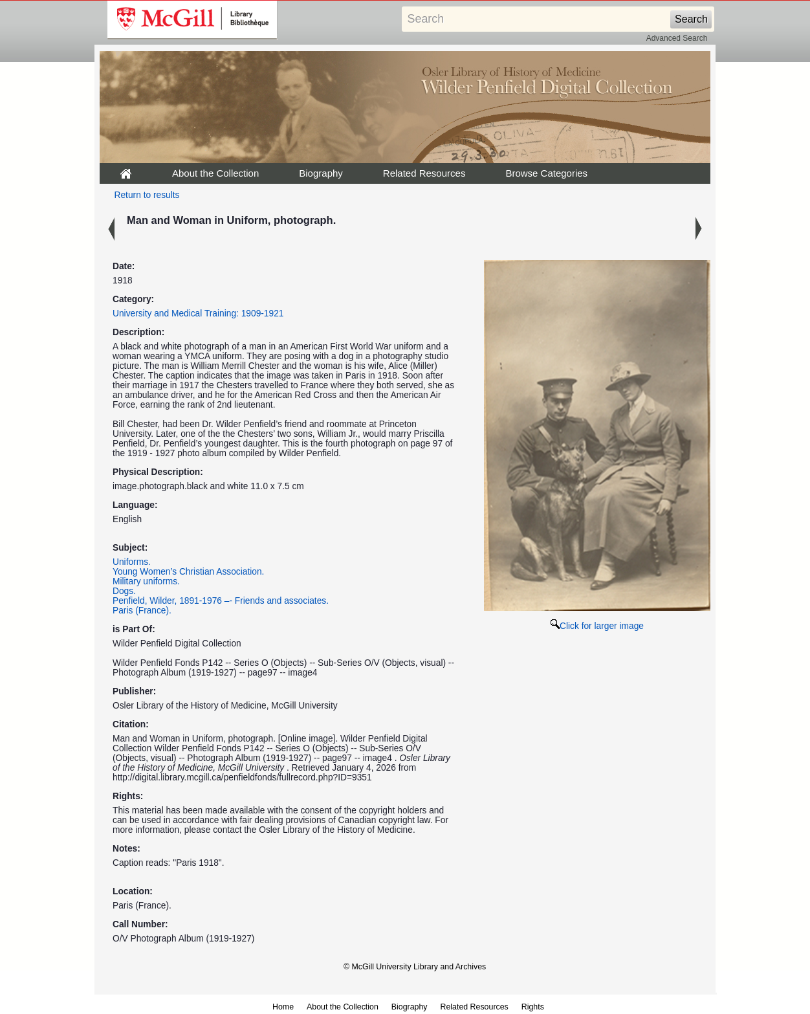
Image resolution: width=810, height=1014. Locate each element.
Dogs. (124, 591)
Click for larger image (597, 626)
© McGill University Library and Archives (415, 966)
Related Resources (424, 173)
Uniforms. (132, 562)
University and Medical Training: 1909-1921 (198, 313)
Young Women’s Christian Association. (188, 572)
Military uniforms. (146, 581)
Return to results (147, 195)
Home (283, 1006)
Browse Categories (546, 173)
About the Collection (215, 173)
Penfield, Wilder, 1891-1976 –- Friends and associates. (221, 601)
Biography (321, 173)
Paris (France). (142, 610)
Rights (532, 1006)
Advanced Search (677, 38)
